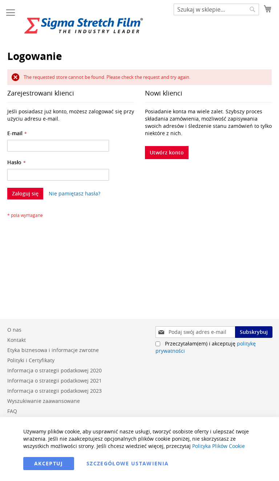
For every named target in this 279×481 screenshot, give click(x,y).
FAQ (12, 411)
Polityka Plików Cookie (218, 445)
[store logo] (83, 25)
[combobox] (216, 9)
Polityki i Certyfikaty (30, 360)
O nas (14, 329)
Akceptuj (48, 463)
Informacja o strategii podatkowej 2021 (54, 380)
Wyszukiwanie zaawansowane (43, 400)
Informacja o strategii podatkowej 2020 (54, 370)
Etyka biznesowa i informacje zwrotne (53, 350)
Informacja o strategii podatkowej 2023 (54, 390)
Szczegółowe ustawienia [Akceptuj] (127, 463)
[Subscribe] (253, 332)
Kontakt (16, 339)
